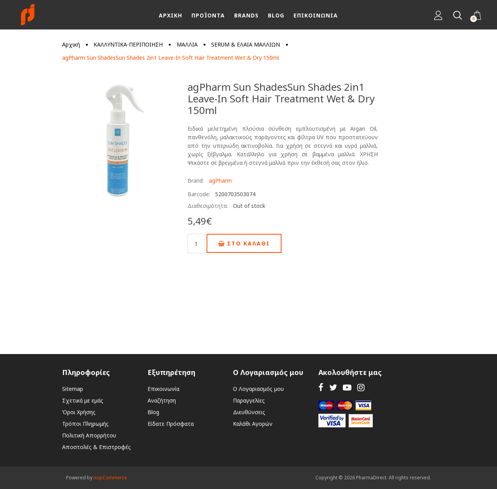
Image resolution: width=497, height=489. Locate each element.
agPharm (220, 180)
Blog (153, 412)
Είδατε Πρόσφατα (171, 423)
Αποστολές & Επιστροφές (96, 447)
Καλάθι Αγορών (253, 423)
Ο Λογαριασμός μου (258, 388)
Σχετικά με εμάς (82, 400)
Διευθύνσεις (249, 412)
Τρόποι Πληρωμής (85, 423)
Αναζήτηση (162, 400)
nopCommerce (110, 477)
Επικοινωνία (163, 388)
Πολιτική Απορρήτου (89, 435)
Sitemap (72, 388)
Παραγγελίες (249, 400)
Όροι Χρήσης (79, 412)
